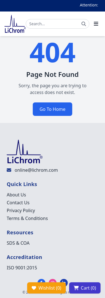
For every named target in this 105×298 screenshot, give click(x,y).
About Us (16, 195)
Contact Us (18, 203)
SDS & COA (18, 243)
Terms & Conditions (27, 218)
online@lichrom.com (36, 170)
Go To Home (52, 109)
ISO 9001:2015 (22, 268)
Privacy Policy (21, 210)
